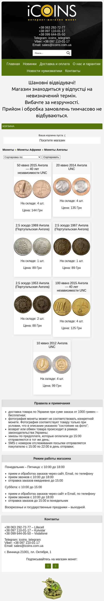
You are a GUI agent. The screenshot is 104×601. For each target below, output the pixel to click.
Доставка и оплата (55, 64)
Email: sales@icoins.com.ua (52, 45)
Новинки (30, 64)
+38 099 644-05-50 (52, 34)
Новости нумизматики (44, 71)
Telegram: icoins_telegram (52, 38)
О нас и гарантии (87, 64)
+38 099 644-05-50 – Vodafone (25, 533)
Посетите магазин (52, 140)
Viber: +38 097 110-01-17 (52, 41)
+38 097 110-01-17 (52, 31)
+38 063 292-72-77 (52, 27)
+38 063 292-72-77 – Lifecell (24, 527)
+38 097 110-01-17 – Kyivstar (24, 530)
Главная (13, 64)
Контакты (72, 71)
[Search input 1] (49, 53)
